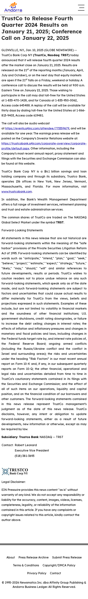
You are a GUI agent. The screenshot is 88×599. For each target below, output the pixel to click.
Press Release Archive (33, 557)
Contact (55, 573)
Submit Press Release (67, 557)
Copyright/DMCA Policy (59, 565)
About (10, 557)
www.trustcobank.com (16, 191)
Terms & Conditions (26, 565)
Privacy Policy (36, 573)
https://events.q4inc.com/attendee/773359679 (37, 128)
